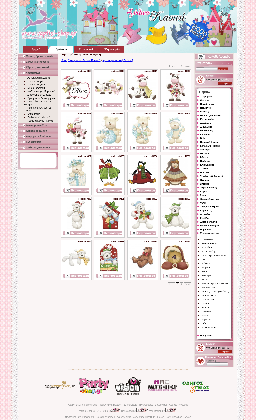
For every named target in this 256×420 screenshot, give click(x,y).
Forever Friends (210, 243)
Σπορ (203, 195)
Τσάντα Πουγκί (35, 81)
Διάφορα (206, 263)
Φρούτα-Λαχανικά (209, 199)
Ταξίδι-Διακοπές (208, 187)
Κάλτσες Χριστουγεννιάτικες (215, 283)
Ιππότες (204, 111)
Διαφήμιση (88, 417)
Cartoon (204, 100)
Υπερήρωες (206, 96)
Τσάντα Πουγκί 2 (36, 84)
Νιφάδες (206, 303)
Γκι (203, 259)
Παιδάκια (205, 161)
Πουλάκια (205, 172)
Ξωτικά (205, 307)
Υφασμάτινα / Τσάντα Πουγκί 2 (84, 60)
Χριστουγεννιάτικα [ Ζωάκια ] (118, 60)
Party (168, 417)
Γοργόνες (205, 134)
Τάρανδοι (206, 319)
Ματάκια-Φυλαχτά (209, 225)
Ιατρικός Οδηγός (182, 417)
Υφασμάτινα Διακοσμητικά (41, 98)
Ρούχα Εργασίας (104, 417)
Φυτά (203, 203)
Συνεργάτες (161, 404)
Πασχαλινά (206, 335)
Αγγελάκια (205, 123)
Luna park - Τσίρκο (210, 146)
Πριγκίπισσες (207, 104)
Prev (172, 66)
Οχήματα (204, 180)
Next (188, 66)
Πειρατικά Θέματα (209, 142)
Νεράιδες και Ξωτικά (210, 115)
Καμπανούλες (208, 287)
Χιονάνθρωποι (209, 327)
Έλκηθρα (206, 275)
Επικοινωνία (130, 404)
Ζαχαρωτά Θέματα (209, 206)
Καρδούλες (206, 210)
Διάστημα (205, 149)
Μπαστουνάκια (209, 295)
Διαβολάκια (206, 127)
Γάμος (160, 417)
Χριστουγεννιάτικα (209, 233)
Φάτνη (205, 323)
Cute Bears (207, 239)
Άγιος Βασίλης (209, 251)
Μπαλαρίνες (206, 130)
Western (204, 153)
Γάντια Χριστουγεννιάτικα (214, 255)
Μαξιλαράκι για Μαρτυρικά (41, 91)
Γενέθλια (204, 218)
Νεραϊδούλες (208, 299)
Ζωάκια (204, 168)
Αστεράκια (205, 214)
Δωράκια (206, 267)
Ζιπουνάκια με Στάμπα (39, 94)
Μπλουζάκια (33, 114)
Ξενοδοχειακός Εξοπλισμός (129, 417)
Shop (64, 60)
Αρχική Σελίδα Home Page (82, 404)
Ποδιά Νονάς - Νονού (38, 117)
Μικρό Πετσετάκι (36, 88)
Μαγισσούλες (207, 119)
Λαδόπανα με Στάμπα (38, 77)
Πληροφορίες (146, 404)
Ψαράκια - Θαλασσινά (211, 176)
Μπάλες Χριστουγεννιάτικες (215, 291)
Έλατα (205, 271)
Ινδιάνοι (204, 157)
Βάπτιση (150, 417)
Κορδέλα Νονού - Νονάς (40, 120)
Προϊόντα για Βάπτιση (110, 404)
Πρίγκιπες (205, 108)
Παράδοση (205, 229)
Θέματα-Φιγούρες (178, 404)
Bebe (203, 138)
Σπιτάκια (204, 184)
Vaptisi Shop (86, 411)
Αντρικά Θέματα (208, 222)
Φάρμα (203, 191)
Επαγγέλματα (207, 165)
